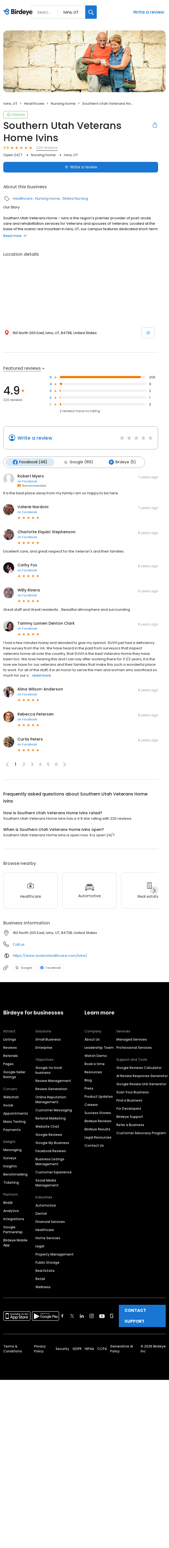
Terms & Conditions (12, 1348)
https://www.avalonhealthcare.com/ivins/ (50, 955)
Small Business (48, 1039)
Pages (8, 1064)
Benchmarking (15, 1174)
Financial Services (50, 1221)
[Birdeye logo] (19, 12)
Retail (40, 1278)
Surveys (9, 1158)
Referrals (10, 1055)
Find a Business (129, 1100)
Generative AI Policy (121, 1348)
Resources (93, 1072)
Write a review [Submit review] (81, 167)
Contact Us (94, 1145)
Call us (19, 944)
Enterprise (43, 1047)
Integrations (13, 1219)
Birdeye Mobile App (15, 1242)
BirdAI (8, 1202)
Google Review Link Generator (141, 1084)
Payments (12, 1129)
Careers (91, 1104)
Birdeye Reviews (97, 1121)
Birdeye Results (97, 1129)
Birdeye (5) (122, 462)
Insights (10, 1166)
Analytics (11, 1210)
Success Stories (97, 1113)
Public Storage (47, 1262)
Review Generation (51, 1089)
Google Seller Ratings (14, 1074)
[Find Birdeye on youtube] (102, 1316)
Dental (41, 1213)
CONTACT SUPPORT (135, 1316)
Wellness (43, 1287)
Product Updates (98, 1096)
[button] (64, 764)
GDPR (77, 1348)
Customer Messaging (53, 1110)
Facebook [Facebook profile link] (50, 968)
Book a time (94, 1064)
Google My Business (52, 1142)
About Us (92, 1039)
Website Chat (47, 1126)
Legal (39, 1246)
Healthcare (34, 103)
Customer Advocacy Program (141, 1133)
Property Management (54, 1254)
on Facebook (27, 481)
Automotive (45, 1205)
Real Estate (45, 1270)
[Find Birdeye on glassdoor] (111, 1316)
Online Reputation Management (50, 1099)
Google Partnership (13, 1229)
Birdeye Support (129, 1116)
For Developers (128, 1108)
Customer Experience (53, 1172)
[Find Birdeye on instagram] (91, 1316)
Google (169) (78, 462)
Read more (15, 235)
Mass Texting (14, 1121)
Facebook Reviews (50, 1151)
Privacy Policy (40, 1348)
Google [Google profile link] (23, 968)
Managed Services (131, 1039)
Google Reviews (48, 1134)
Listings (9, 1039)
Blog (88, 1080)
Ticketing (11, 1182)
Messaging (12, 1150)
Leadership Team (99, 1047)
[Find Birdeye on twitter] (72, 1316)
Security (62, 1348)
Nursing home (63, 103)
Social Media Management (47, 1183)
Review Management (53, 1080)
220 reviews (47, 147)
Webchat (11, 1097)
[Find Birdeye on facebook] (62, 1316)
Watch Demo (95, 1055)
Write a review (148, 12)
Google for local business (48, 1070)
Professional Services (134, 1047)
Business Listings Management (49, 1161)
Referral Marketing (50, 1118)
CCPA (102, 1348)
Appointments (15, 1113)
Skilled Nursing (75, 198)
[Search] (91, 12)
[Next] (154, 890)
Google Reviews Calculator (139, 1067)
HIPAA (89, 1348)
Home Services (47, 1238)
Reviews (10, 1047)
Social (8, 1105)
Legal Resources (97, 1137)
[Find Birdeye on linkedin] (82, 1316)
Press (88, 1088)
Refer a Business (130, 1125)
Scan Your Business (132, 1092)
